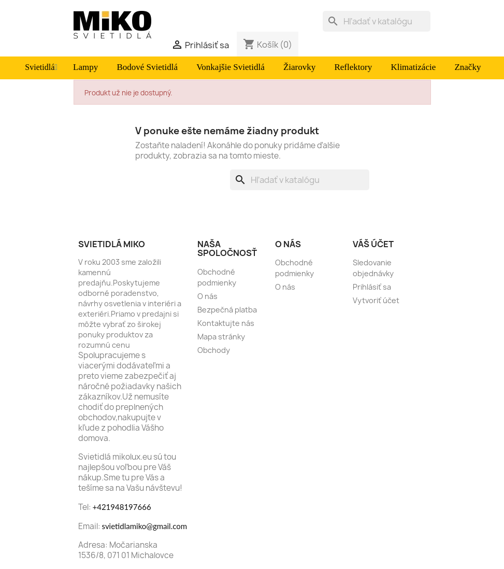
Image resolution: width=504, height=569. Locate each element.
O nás (207, 296)
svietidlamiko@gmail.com (145, 526)
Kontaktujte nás (225, 323)
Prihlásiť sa (372, 287)
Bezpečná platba (227, 310)
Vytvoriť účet (376, 300)
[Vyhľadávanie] (376, 21)
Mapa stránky (221, 337)
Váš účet (373, 244)
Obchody (213, 350)
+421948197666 (122, 506)
